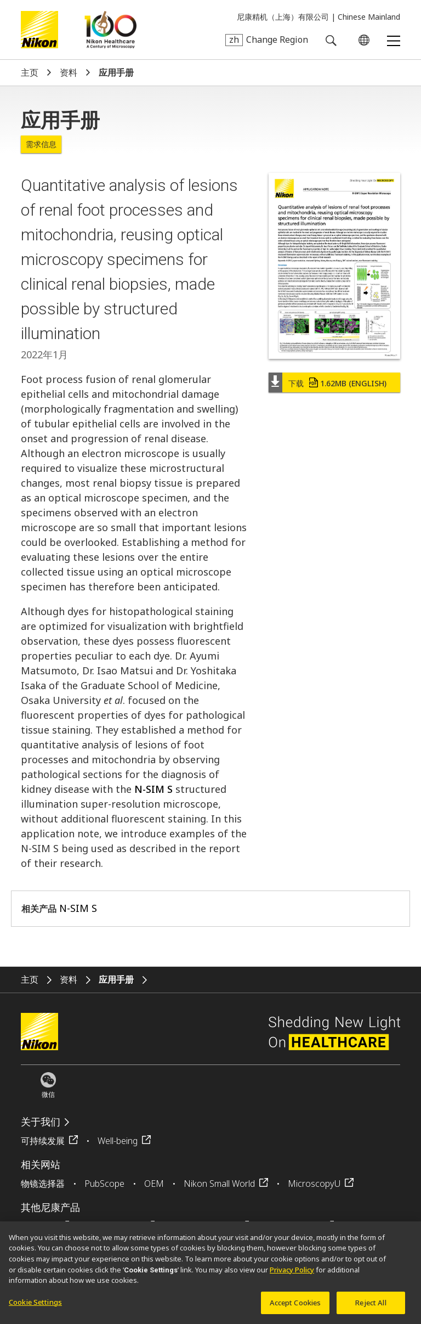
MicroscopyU (314, 1183)
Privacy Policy (292, 1273)
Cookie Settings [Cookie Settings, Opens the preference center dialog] (35, 1305)
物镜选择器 (43, 1183)
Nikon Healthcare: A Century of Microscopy (110, 29)
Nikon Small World (219, 1183)
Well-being (118, 1141)
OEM (154, 1183)
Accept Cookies (295, 1306)
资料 (68, 72)
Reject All (370, 1306)
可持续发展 (43, 1141)
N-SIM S (153, 789)
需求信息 (41, 144)
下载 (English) (337, 383)
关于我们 (40, 1122)
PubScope (104, 1183)
